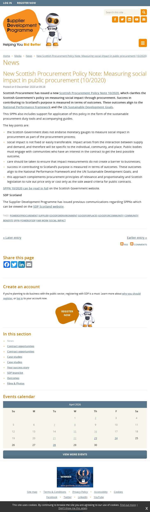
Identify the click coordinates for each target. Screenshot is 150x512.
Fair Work (42, 220)
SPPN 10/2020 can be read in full (25, 188)
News (29, 56)
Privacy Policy (80, 492)
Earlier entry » (137, 238)
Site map (32, 492)
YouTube (99, 497)
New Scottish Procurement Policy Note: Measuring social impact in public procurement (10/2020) (92, 56)
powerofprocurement (24, 215)
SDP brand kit (15, 373)
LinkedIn (82, 497)
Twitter (68, 497)
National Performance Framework (26, 107)
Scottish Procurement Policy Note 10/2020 (89, 93)
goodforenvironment (63, 215)
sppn (17, 220)
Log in (7, 3)
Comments (138, 244)
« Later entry (12, 238)
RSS (124, 244)
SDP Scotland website (48, 206)
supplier (43, 215)
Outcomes (13, 378)
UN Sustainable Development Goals (88, 107)
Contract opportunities (20, 346)
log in (20, 298)
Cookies (118, 492)
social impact (57, 220)
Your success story (18, 367)
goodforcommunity (111, 215)
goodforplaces (87, 215)
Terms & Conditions (55, 492)
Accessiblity (101, 492)
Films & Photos (15, 383)
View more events (75, 454)
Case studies (14, 357)
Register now (26, 3)
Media (18, 56)
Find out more (128, 505)
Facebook (51, 497)
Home (6, 56)
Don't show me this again (72, 508)
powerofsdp (28, 220)
